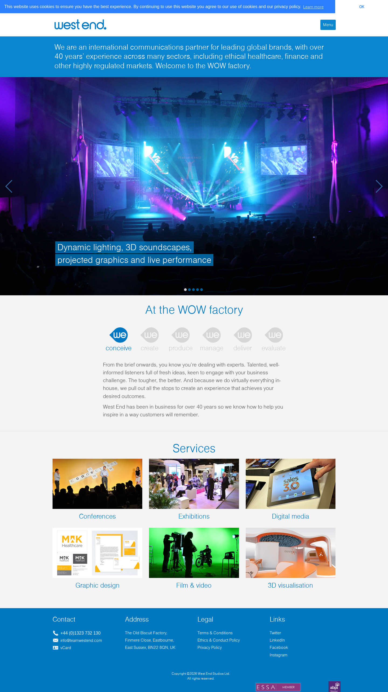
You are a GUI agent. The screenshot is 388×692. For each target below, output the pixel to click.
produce (181, 347)
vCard (62, 647)
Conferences (97, 488)
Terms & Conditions (215, 631)
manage (211, 347)
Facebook (279, 646)
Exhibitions (194, 488)
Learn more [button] (313, 7)
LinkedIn (277, 639)
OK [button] (361, 7)
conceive (118, 347)
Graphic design (97, 557)
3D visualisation (290, 557)
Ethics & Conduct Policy (219, 639)
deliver (242, 347)
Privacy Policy (210, 646)
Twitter (275, 631)
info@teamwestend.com (77, 639)
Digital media (290, 488)
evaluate (274, 347)
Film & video (194, 557)
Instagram (278, 654)
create (149, 347)
